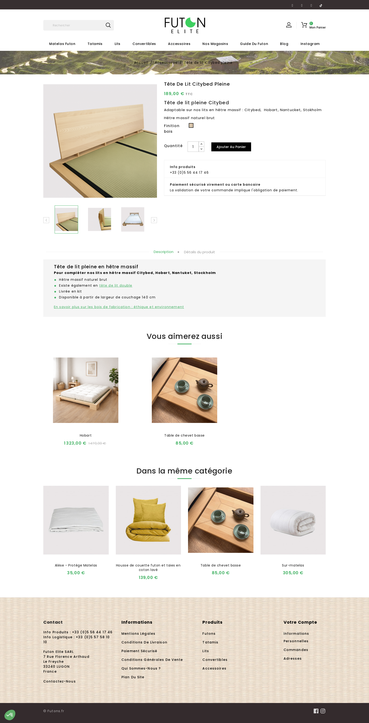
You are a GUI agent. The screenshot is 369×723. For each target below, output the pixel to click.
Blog (284, 43)
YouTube (302, 3)
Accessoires (179, 43)
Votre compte (300, 622)
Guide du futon (254, 43)
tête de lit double (115, 285)
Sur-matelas (293, 565)
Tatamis (95, 43)
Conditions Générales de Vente (152, 659)
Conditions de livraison (144, 642)
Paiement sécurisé (139, 651)
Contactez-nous (59, 681)
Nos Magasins (215, 43)
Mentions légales (138, 633)
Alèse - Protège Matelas (76, 565)
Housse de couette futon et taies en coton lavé (148, 567)
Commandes (296, 649)
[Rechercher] (78, 25)
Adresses (293, 658)
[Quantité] (193, 146)
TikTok (321, 3)
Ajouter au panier (231, 147)
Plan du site (132, 677)
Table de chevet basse (184, 435)
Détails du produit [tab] (199, 251)
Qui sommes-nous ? (141, 668)
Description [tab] (163, 251)
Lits (117, 43)
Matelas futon (62, 43)
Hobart (86, 435)
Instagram (311, 3)
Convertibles (144, 43)
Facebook (292, 3)
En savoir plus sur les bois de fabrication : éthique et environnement (119, 307)
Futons (209, 633)
